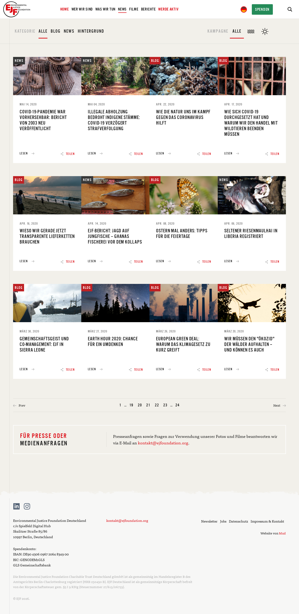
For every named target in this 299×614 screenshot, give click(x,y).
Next (279, 405)
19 (131, 405)
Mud (282, 533)
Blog (56, 31)
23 (165, 405)
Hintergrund (91, 31)
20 (140, 405)
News (69, 31)
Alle (43, 31)
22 (157, 405)
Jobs (223, 521)
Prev (19, 405)
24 (177, 405)
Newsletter (209, 521)
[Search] (289, 9)
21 (148, 405)
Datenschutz (238, 521)
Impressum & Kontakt (267, 521)
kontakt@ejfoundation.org (163, 442)
